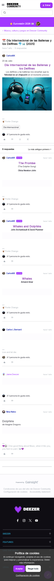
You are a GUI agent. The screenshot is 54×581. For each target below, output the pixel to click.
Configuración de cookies (15, 492)
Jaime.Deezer (12, 374)
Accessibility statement (40, 492)
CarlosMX (10, 55)
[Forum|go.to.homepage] (14, 5)
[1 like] (16, 134)
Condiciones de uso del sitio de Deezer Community (27, 489)
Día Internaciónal (11, 127)
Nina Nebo (11, 412)
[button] (3, 6)
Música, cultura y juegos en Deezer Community (25, 30)
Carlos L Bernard (14, 329)
